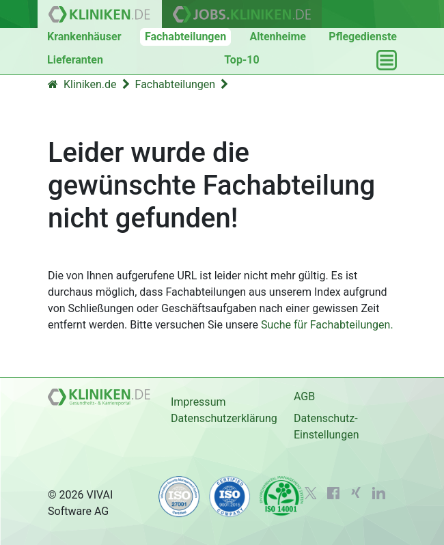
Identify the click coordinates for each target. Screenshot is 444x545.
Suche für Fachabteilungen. (327, 324)
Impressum (198, 401)
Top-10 (241, 59)
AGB (304, 396)
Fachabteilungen (185, 36)
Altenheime (278, 36)
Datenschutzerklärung (224, 418)
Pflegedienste (363, 36)
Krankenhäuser (84, 36)
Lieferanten (75, 59)
